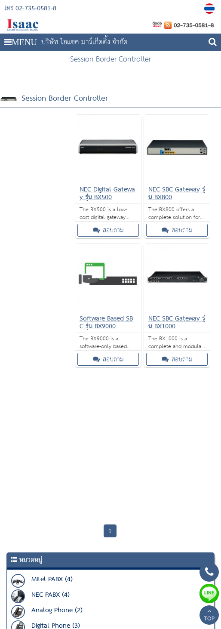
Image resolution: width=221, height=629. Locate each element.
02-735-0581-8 (35, 9)
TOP (209, 616)
